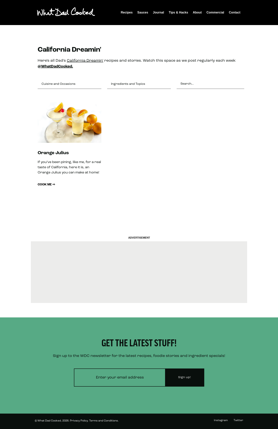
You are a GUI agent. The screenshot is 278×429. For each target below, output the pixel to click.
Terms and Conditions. (104, 420)
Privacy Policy (79, 420)
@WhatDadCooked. (55, 66)
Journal (158, 12)
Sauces (142, 12)
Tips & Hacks (178, 12)
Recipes (127, 12)
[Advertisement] (139, 272)
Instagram (221, 420)
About (197, 12)
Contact (234, 12)
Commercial (215, 12)
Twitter (238, 420)
